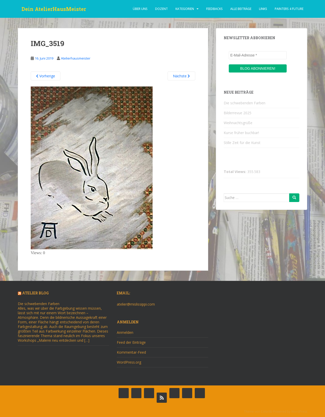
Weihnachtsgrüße (238, 122)
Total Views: (235, 171)
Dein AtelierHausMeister (54, 9)
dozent (161, 9)
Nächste (181, 76)
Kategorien (184, 9)
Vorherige (45, 76)
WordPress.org (129, 362)
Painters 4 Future (289, 9)
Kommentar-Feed (131, 352)
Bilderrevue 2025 (237, 112)
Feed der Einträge (131, 342)
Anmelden (125, 332)
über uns (140, 9)
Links (263, 9)
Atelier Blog (35, 293)
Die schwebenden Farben (244, 102)
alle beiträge (240, 9)
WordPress (299, 411)
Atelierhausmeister (75, 58)
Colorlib (266, 411)
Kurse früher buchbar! (241, 132)
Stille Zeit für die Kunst (242, 142)
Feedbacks (214, 9)
